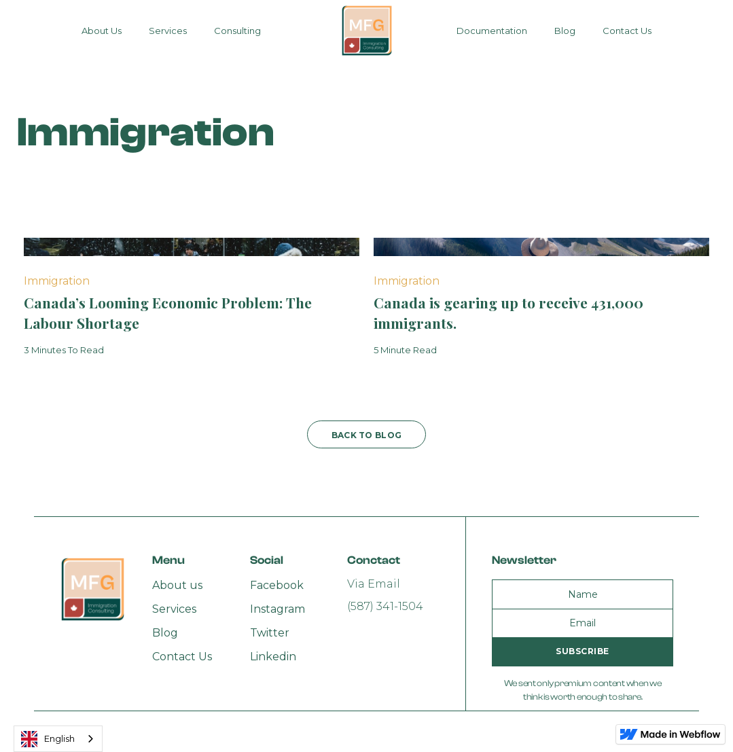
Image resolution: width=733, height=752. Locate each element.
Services (168, 30)
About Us (102, 30)
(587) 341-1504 (385, 606)
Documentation (492, 30)
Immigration (57, 280)
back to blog (367, 435)
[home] (366, 30)
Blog (564, 30)
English (48, 739)
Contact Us (627, 30)
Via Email (373, 583)
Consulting (237, 30)
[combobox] (58, 739)
